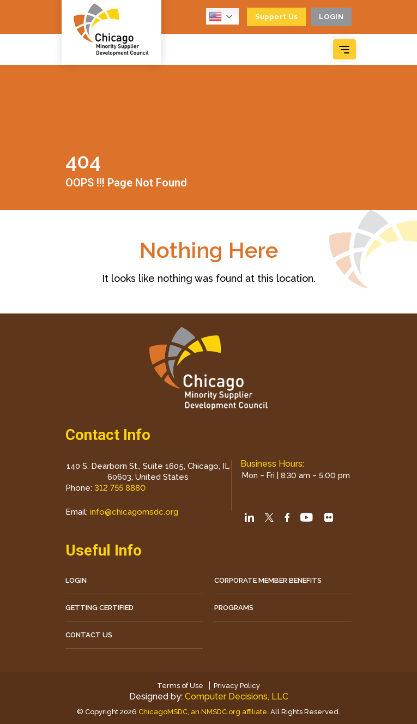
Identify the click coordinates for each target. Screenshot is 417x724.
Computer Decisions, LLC (236, 696)
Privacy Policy (237, 685)
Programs (233, 608)
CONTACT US (88, 635)
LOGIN (76, 580)
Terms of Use (180, 685)
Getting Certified (99, 608)
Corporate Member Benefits (268, 580)
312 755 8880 (120, 488)
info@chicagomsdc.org (134, 512)
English (215, 16)
